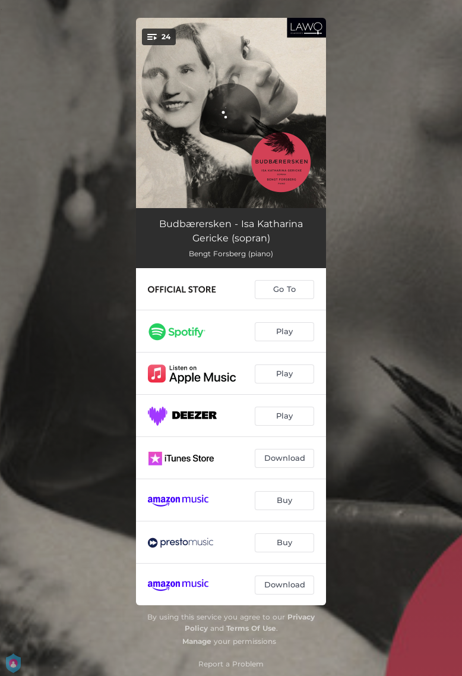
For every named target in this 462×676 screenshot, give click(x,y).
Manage (196, 641)
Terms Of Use (251, 628)
